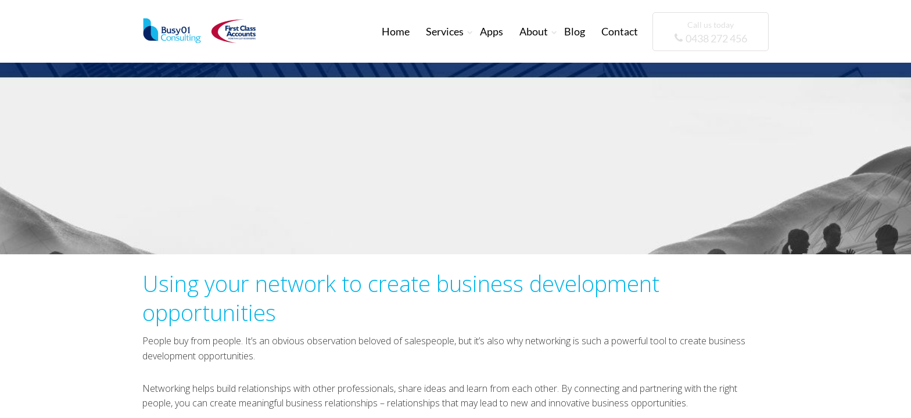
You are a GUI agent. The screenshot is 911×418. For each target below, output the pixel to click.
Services (445, 31)
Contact (619, 31)
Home (396, 31)
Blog (574, 31)
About (533, 31)
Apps (491, 31)
